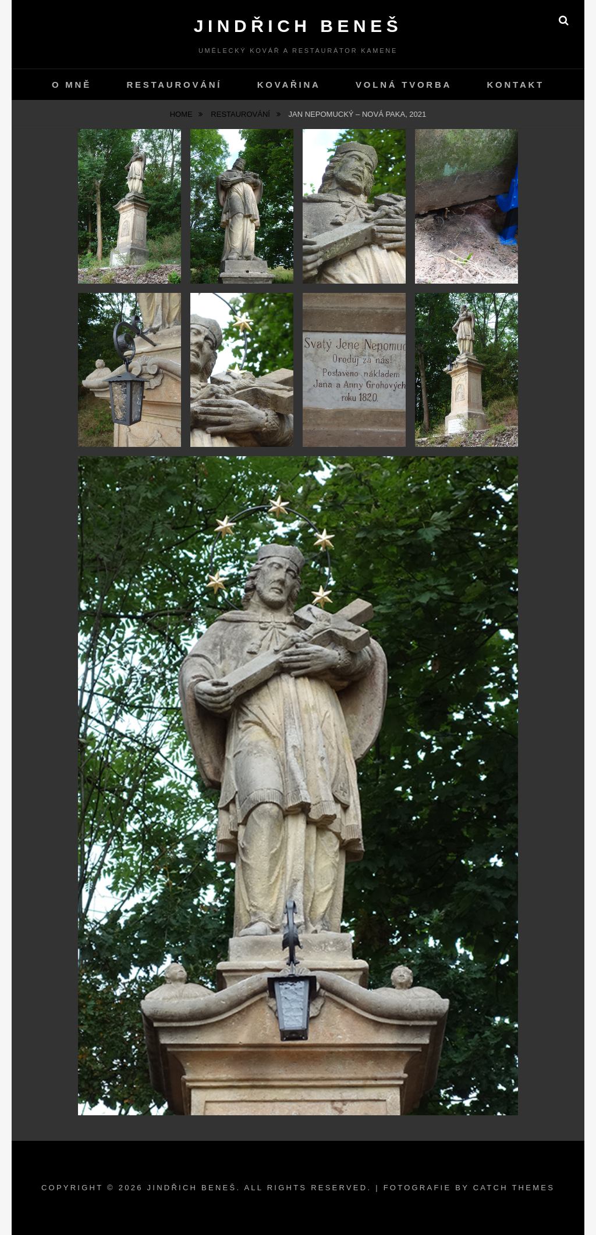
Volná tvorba (404, 85)
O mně (71, 85)
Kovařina (289, 85)
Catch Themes (514, 1187)
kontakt (515, 85)
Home (182, 114)
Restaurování (174, 85)
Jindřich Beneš (298, 25)
